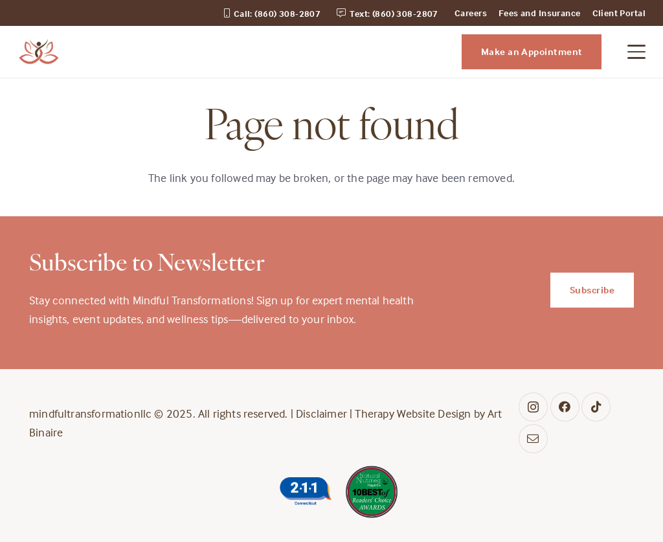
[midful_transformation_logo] (38, 52)
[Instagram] (533, 407)
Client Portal (619, 12)
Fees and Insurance (540, 12)
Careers (471, 12)
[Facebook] (564, 407)
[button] (636, 52)
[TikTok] (596, 407)
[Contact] (533, 438)
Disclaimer (321, 413)
